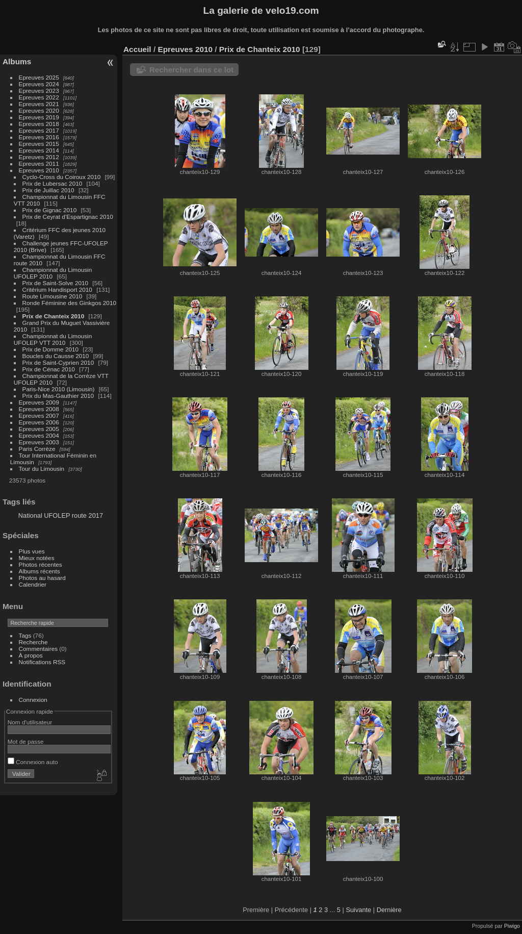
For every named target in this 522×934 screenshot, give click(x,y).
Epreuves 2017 (39, 130)
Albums (17, 61)
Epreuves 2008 (39, 409)
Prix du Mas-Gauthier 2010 (58, 395)
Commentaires (38, 648)
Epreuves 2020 (39, 110)
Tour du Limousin (42, 468)
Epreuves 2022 (39, 97)
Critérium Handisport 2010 (57, 289)
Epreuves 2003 (39, 442)
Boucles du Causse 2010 (55, 355)
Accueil (137, 49)
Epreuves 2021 (39, 103)
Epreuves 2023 (39, 90)
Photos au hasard (42, 577)
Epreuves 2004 (39, 435)
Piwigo (512, 926)
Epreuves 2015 (39, 143)
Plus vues (32, 551)
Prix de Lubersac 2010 (52, 183)
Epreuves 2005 (39, 428)
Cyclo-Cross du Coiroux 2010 (61, 176)
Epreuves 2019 (39, 117)
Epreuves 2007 (39, 415)
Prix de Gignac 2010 (49, 210)
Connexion (33, 699)
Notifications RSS (42, 662)
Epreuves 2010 (39, 170)
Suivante (358, 910)
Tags (25, 635)
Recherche (33, 642)
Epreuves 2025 (39, 77)
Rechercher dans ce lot (191, 69)
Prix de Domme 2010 (50, 349)
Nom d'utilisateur (30, 722)
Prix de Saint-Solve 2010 (55, 283)
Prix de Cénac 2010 (48, 369)
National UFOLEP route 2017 (60, 515)
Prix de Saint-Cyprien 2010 (58, 362)
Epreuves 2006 (39, 422)
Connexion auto (33, 762)
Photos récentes (40, 564)
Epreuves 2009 (39, 402)
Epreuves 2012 (39, 157)
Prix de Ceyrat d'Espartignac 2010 (67, 216)
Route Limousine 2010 (52, 296)
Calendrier (32, 584)
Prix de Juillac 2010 (48, 190)
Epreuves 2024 (39, 84)
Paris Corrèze (37, 448)
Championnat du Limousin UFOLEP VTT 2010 (53, 339)
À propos (31, 655)
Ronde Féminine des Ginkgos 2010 (69, 302)
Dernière (389, 910)
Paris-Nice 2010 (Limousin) (58, 389)
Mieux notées (37, 557)
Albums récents (39, 571)
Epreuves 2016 (39, 137)
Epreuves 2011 (39, 163)
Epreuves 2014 (39, 150)
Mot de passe (26, 741)
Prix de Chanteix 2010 (53, 316)
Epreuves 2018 (39, 123)
